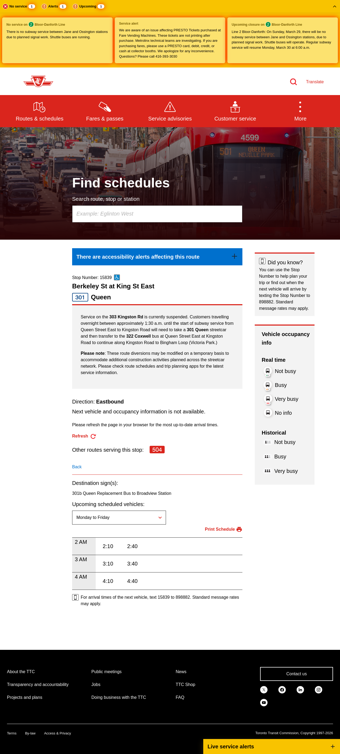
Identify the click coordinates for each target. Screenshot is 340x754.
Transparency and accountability (38, 684)
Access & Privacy (57, 733)
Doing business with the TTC (118, 697)
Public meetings (106, 671)
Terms (11, 733)
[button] (170, 33)
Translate (315, 82)
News (181, 671)
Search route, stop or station (105, 199)
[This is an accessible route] (117, 277)
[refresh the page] (84, 436)
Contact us (296, 674)
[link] (157, 256)
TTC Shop (185, 684)
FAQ (180, 697)
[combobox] (157, 214)
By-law (30, 733)
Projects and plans (24, 697)
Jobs (96, 684)
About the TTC (21, 671)
